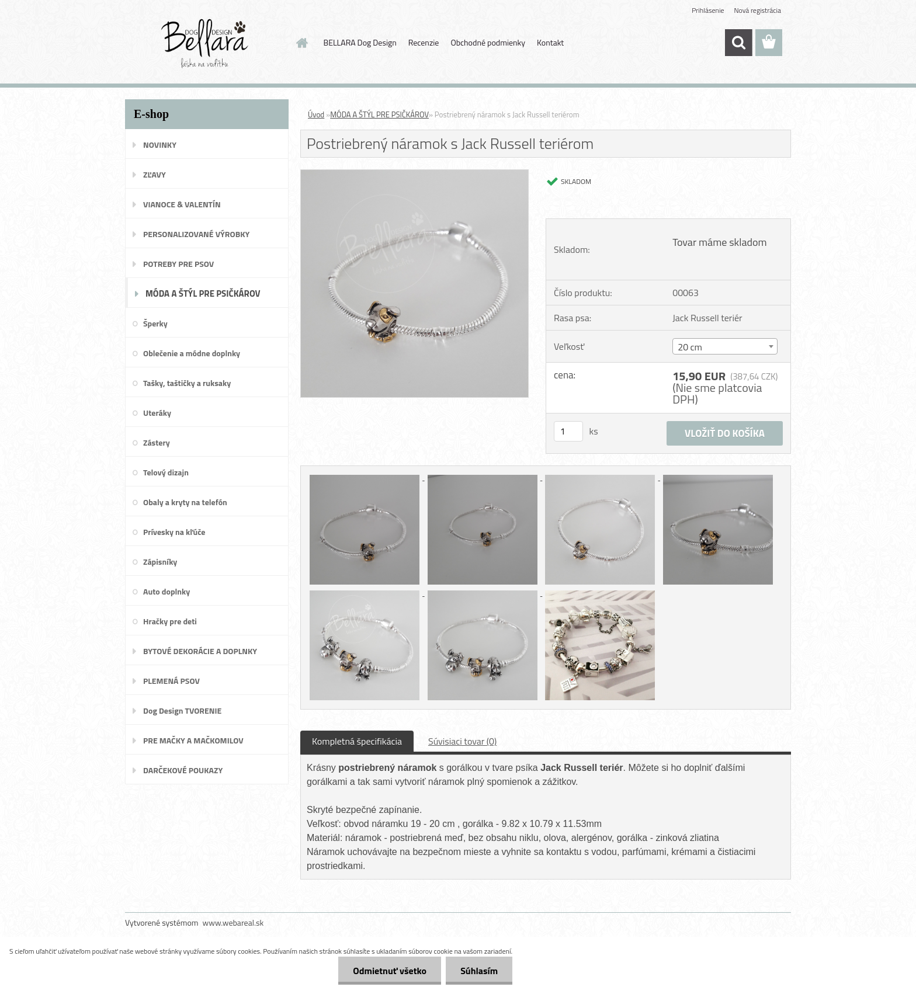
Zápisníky (160, 561)
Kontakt (550, 42)
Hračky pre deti (170, 621)
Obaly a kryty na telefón (185, 502)
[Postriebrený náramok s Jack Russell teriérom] (414, 175)
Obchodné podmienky (487, 42)
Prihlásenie (708, 10)
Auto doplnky (166, 591)
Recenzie (423, 42)
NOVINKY (159, 144)
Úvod (316, 114)
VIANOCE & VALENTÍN (182, 204)
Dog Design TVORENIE (182, 710)
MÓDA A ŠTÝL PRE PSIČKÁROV (203, 293)
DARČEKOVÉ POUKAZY (183, 770)
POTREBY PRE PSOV (178, 264)
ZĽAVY (154, 174)
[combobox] (724, 346)
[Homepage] (301, 42)
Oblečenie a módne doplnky (191, 353)
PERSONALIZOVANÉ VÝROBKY (196, 234)
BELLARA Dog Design (360, 42)
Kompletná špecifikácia (357, 741)
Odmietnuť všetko (389, 971)
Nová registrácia (757, 10)
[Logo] (205, 43)
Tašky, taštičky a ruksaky (187, 383)
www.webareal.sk (233, 922)
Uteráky (157, 412)
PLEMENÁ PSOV (171, 681)
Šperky (155, 323)
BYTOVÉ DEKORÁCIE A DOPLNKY (200, 651)
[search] (738, 42)
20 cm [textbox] (690, 347)
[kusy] (568, 431)
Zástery (156, 442)
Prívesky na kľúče (174, 532)
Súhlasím (479, 971)
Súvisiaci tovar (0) (462, 741)
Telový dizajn (166, 472)
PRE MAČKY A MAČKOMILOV (193, 740)
